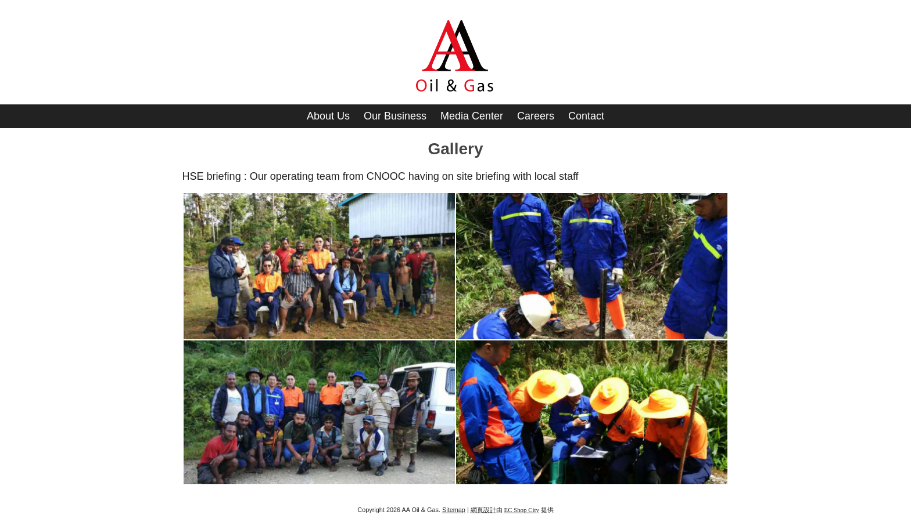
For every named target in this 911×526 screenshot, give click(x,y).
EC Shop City (521, 509)
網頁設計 (483, 509)
